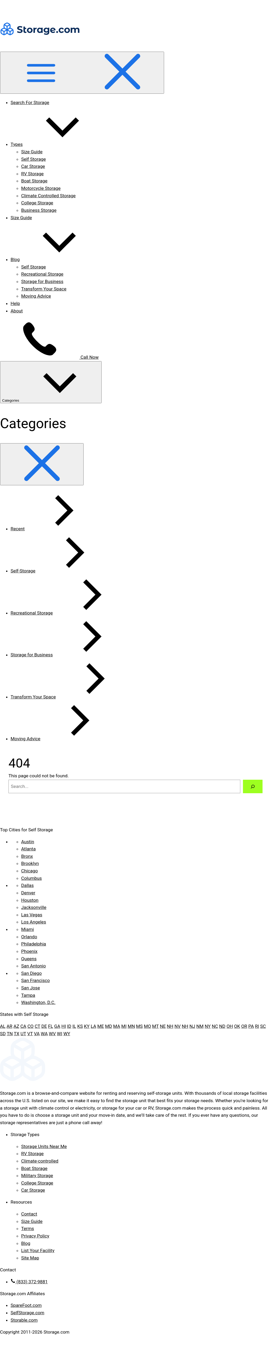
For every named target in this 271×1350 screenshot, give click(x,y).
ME (100, 1026)
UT (23, 1033)
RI (257, 1026)
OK (237, 1026)
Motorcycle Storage (41, 188)
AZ (16, 1026)
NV (177, 1026)
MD (108, 1026)
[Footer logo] (135, 1081)
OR (244, 1026)
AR (9, 1026)
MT (155, 1026)
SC (263, 1026)
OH (230, 1026)
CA (23, 1026)
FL (50, 1026)
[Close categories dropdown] (42, 464)
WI (59, 1033)
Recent (57, 528)
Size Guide (32, 151)
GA (57, 1026)
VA (37, 1033)
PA (251, 1026)
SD (3, 1033)
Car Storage (33, 166)
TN (10, 1033)
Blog (55, 259)
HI (63, 1026)
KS (80, 1026)
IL (74, 1026)
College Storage (37, 202)
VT (30, 1033)
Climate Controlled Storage (48, 195)
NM (200, 1026)
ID (69, 1026)
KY (86, 1026)
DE (44, 1026)
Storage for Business (42, 281)
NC (215, 1026)
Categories (51, 382)
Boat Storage (34, 180)
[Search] (253, 786)
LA (93, 1026)
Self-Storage (63, 570)
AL (3, 1026)
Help (15, 303)
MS (139, 1026)
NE (163, 1026)
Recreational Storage (42, 274)
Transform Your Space (43, 288)
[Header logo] (39, 47)
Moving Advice (36, 296)
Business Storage (38, 210)
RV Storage (32, 173)
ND (222, 1026)
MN (131, 1026)
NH (170, 1026)
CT (37, 1026)
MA (116, 1026)
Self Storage (33, 159)
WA (44, 1033)
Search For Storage (30, 102)
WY (66, 1033)
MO (147, 1026)
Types (56, 144)
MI (124, 1026)
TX (16, 1033)
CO (31, 1026)
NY (207, 1026)
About (17, 310)
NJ (192, 1026)
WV (52, 1033)
